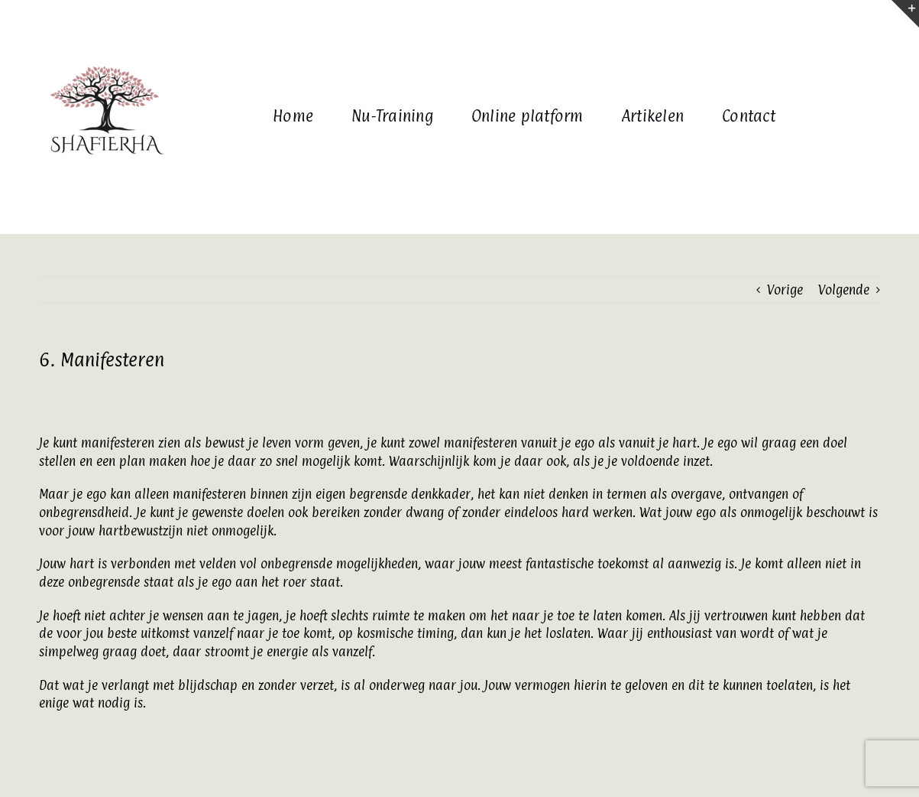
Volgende (843, 290)
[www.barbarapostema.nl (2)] (104, 36)
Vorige (785, 290)
